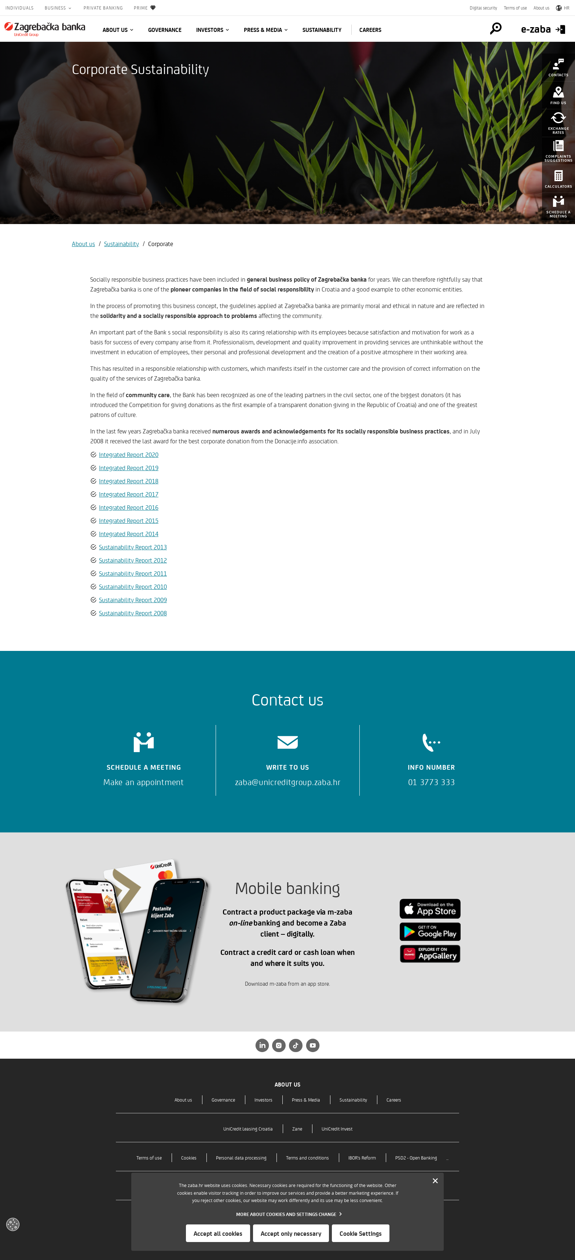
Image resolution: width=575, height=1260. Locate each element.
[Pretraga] (495, 28)
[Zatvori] (435, 1181)
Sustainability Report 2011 (133, 573)
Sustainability (322, 30)
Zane (297, 1128)
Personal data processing (241, 1157)
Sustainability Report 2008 (133, 612)
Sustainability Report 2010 (133, 586)
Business (56, 7)
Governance (165, 30)
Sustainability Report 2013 (133, 546)
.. (447, 1157)
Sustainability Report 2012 (133, 560)
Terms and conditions (307, 1157)
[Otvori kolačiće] (13, 1224)
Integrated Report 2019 (128, 467)
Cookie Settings (361, 1233)
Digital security (483, 7)
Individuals (20, 7)
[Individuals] (44, 29)
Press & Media (263, 30)
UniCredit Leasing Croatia (248, 1128)
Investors (209, 30)
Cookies (189, 1157)
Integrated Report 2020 (128, 454)
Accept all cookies (218, 1233)
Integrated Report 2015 (128, 520)
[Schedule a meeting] (143, 756)
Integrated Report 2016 (128, 507)
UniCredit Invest (337, 1128)
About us (541, 7)
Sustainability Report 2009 (133, 599)
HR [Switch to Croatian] (562, 7)
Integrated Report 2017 (128, 494)
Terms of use (515, 7)
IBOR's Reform (362, 1157)
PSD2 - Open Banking (416, 1157)
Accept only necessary (291, 1233)
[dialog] (287, 1212)
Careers (370, 30)
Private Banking (103, 7)
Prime (145, 7)
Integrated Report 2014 (128, 533)
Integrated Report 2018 (128, 480)
